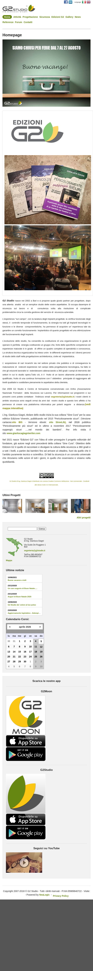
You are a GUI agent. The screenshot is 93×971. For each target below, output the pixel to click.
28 (14, 661)
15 (19, 651)
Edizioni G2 (58, 17)
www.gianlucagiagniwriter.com (23, 433)
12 (41, 646)
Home (7, 17)
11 (36, 646)
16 (25, 651)
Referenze (7, 22)
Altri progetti (84, 517)
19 (41, 651)
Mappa (9, 560)
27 (8, 661)
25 (36, 656)
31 (14, 641)
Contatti (28, 22)
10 (30, 646)
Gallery (69, 17)
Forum (18, 22)
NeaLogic (44, 894)
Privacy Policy (61, 896)
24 (30, 656)
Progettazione (30, 17)
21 (14, 656)
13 (8, 651)
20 (8, 656)
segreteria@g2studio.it (34, 550)
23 (25, 656)
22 (19, 656)
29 (19, 661)
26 (41, 656)
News (78, 17)
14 (14, 651)
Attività (17, 17)
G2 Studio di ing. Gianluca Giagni (17, 481)
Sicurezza (44, 17)
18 (36, 651)
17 (30, 651)
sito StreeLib (57, 422)
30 (8, 641)
